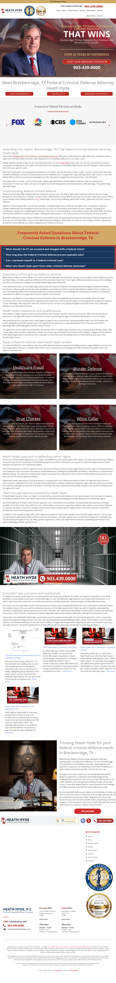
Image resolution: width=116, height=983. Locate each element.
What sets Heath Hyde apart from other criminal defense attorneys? (46, 265)
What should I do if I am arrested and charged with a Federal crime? (45, 249)
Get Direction (43, 919)
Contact (99, 16)
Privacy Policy (58, 970)
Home (58, 10)
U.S (38, 199)
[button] (6, 125)
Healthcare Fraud (28, 367)
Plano (57, 947)
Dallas (53, 947)
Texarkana (72, 947)
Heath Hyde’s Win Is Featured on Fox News (60, 647)
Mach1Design (74, 970)
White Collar (87, 418)
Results (82, 10)
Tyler (61, 947)
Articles (99, 10)
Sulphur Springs (86, 947)
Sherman (66, 947)
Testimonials (91, 10)
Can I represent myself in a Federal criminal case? (34, 260)
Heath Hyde (64, 163)
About (64, 10)
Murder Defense (87, 368)
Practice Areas (73, 10)
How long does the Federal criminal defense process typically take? (45, 254)
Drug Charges (28, 418)
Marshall (78, 947)
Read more (67, 671)
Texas (49, 947)
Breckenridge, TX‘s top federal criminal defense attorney (35, 156)
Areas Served (90, 16)
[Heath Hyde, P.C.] (42, 848)
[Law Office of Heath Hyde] (42, 886)
